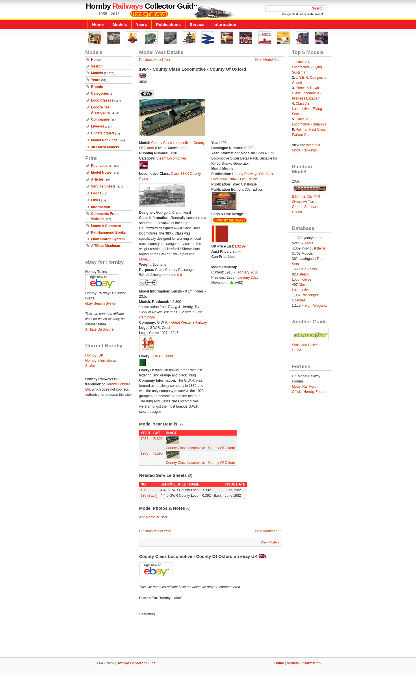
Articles (97, 179)
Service (197, 24)
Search (97, 66)
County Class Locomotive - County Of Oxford (200, 448)
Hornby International (100, 361)
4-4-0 (178, 275)
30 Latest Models (105, 147)
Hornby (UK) (95, 355)
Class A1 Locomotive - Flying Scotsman (307, 67)
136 (143, 490)
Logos (96, 193)
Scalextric (92, 366)
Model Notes (101, 172)
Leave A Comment (106, 226)
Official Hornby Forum (309, 392)
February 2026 (247, 272)
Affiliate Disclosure (106, 246)
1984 (225, 143)
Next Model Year (268, 60)
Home (98, 24)
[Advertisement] (208, 638)
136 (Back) (149, 496)
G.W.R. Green (162, 356)
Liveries (97, 126)
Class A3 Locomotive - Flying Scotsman (307, 109)
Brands (97, 87)
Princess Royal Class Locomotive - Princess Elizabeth (307, 93)
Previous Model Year (155, 60)
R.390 (249, 148)
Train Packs (308, 269)
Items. (321, 248)
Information (224, 24)
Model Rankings (104, 140)
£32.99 (240, 246)
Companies (100, 119)
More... (144, 259)
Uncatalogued (102, 133)
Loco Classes (102, 100)
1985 (144, 453)
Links (95, 200)
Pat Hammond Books (108, 232)
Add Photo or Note (153, 517)
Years (141, 24)
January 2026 (248, 277)
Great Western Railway (189, 322)
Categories (100, 93)
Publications (168, 24)
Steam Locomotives (171, 158)
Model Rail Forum (306, 387)
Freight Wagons (314, 305)
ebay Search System (108, 239)
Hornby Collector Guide (136, 663)
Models (120, 24)
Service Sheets (103, 186)
